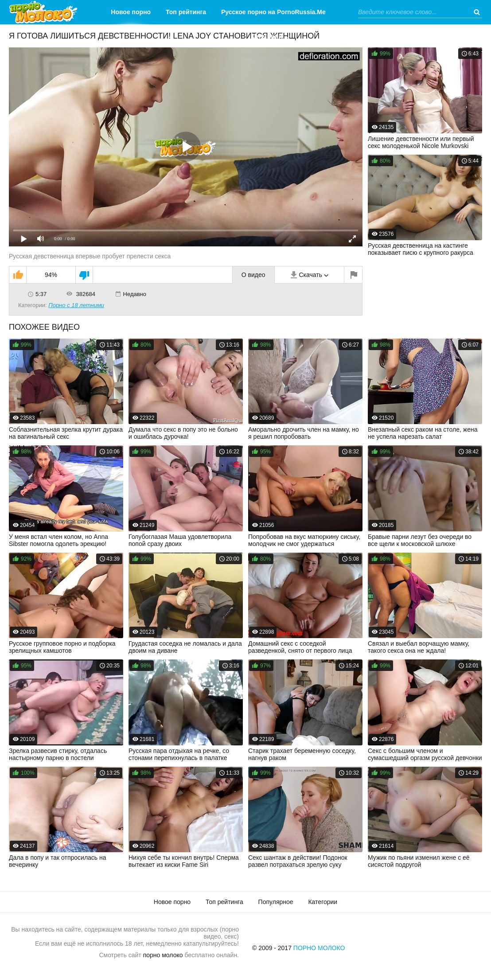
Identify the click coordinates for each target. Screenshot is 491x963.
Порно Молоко (319, 947)
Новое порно (131, 12)
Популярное (275, 901)
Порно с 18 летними (76, 305)
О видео (253, 274)
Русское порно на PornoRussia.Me (273, 12)
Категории (266, 36)
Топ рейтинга (186, 12)
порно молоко (163, 955)
